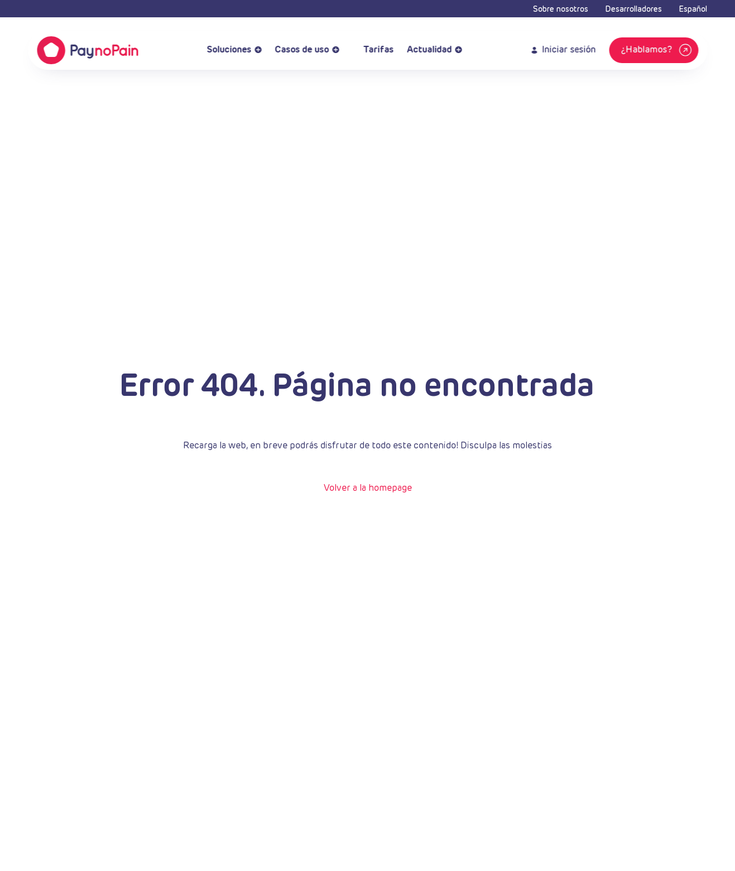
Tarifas (373, 50)
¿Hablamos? (657, 50)
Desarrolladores (633, 9)
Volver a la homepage (368, 488)
